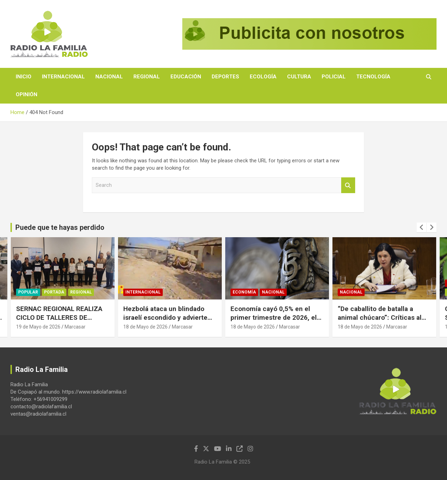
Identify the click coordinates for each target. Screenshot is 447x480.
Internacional (63, 76)
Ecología (263, 76)
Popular (28, 292)
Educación (185, 76)
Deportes (225, 76)
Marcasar (75, 327)
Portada (54, 292)
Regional (146, 76)
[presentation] (421, 227)
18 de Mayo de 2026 (145, 327)
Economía (244, 292)
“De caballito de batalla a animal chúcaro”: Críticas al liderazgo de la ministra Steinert (380, 322)
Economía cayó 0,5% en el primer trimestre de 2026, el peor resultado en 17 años (273, 317)
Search (348, 185)
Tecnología (373, 76)
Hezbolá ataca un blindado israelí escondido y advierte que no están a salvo (165, 317)
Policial (334, 76)
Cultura (299, 76)
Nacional (109, 76)
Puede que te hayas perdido (59, 227)
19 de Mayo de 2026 (38, 327)
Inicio (23, 76)
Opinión (26, 94)
